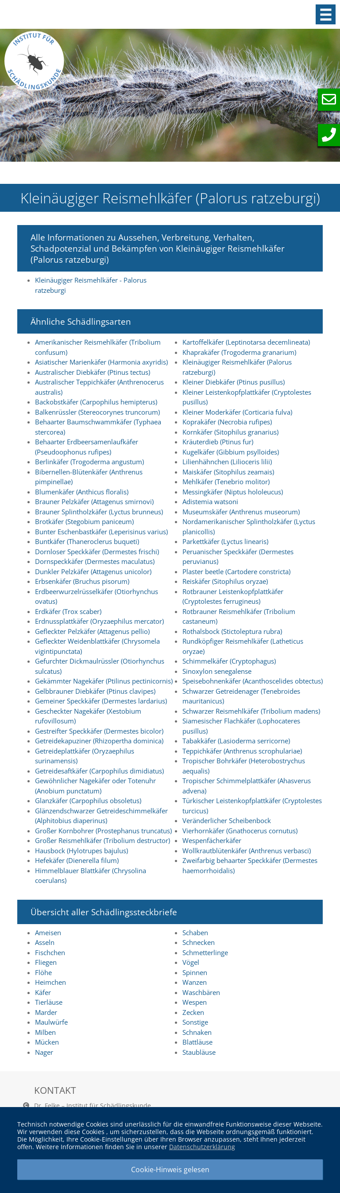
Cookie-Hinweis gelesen (170, 1169)
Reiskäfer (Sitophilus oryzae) (225, 581)
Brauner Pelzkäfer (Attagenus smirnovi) (94, 501)
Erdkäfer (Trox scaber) (68, 611)
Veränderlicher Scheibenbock (226, 820)
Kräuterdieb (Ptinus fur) (217, 441)
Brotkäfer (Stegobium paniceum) (84, 521)
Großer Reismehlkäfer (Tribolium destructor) (102, 840)
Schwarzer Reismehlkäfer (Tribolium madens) (251, 711)
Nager (44, 1052)
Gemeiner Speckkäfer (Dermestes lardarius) (101, 700)
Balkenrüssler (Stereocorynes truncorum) (97, 412)
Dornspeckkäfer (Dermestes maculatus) (95, 561)
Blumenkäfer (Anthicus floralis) (81, 491)
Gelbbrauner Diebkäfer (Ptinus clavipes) (95, 691)
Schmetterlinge (205, 952)
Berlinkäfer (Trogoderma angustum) (89, 461)
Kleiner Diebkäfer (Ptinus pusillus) (233, 381)
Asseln (44, 942)
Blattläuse (197, 1042)
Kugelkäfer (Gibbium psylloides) (230, 451)
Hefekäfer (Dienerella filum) (77, 860)
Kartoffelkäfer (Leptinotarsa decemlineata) (246, 342)
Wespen (194, 1002)
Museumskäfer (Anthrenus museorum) (241, 511)
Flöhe (43, 972)
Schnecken (198, 942)
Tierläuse (48, 1002)
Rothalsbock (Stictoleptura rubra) (232, 631)
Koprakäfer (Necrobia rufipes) (227, 421)
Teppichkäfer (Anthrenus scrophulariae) (242, 750)
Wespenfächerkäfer (211, 840)
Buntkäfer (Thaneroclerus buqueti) (87, 541)
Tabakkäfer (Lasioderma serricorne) (236, 740)
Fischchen (50, 952)
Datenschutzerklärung (202, 1146)
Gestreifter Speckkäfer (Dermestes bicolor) (99, 731)
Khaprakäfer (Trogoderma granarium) (239, 352)
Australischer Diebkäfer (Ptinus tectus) (92, 372)
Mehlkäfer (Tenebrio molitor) (226, 481)
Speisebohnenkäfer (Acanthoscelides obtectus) (252, 680)
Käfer (43, 992)
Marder (46, 1012)
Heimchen (50, 982)
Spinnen (194, 972)
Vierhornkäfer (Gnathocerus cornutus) (240, 830)
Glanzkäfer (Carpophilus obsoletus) (88, 800)
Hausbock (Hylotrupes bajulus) (81, 850)
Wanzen (194, 982)
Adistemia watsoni (210, 501)
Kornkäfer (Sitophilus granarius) (230, 431)
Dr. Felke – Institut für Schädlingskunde (92, 1105)
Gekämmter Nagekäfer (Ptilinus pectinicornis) (104, 680)
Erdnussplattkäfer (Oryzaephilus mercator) (99, 621)
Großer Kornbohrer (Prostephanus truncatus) (103, 830)
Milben (45, 1032)
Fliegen (46, 962)
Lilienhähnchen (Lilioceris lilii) (227, 461)
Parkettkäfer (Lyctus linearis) (225, 541)
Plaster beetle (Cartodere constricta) (236, 571)
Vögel (190, 962)
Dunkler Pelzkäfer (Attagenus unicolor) (93, 571)
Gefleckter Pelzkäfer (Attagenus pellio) (92, 631)
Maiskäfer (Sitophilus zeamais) (228, 471)
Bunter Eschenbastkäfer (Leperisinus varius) (101, 531)
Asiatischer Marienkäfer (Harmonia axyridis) (101, 362)
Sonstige (195, 1022)
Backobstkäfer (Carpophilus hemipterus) (96, 401)
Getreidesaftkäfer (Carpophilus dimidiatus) (99, 770)
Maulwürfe (51, 1022)
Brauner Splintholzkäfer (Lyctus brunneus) (99, 511)
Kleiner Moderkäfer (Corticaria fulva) (237, 412)
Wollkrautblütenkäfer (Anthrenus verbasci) (246, 850)
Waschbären (201, 992)
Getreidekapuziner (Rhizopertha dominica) (99, 740)
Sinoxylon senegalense (216, 671)
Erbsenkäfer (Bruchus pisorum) (82, 581)
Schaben (195, 932)
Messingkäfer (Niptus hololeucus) (232, 491)
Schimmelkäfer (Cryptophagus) (229, 661)
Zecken (193, 1012)
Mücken (47, 1042)
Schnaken (197, 1032)
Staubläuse (199, 1052)
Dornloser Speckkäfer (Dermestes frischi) (97, 551)
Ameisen (48, 932)
